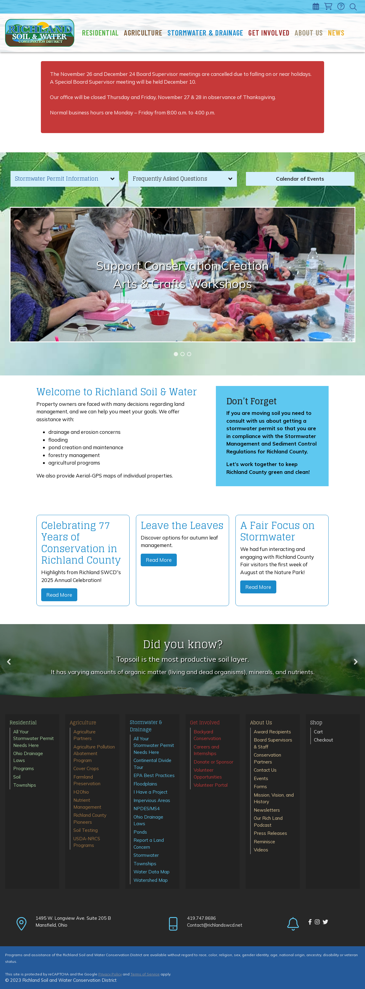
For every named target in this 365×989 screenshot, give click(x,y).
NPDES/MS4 (146, 808)
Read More (59, 595)
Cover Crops (86, 768)
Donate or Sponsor (213, 762)
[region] (182, 274)
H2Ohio (81, 792)
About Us (309, 32)
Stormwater (146, 855)
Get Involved (269, 32)
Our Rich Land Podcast (268, 821)
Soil (16, 777)
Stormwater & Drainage (205, 32)
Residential (100, 32)
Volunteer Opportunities (208, 773)
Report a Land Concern (148, 843)
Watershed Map (150, 880)
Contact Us (265, 770)
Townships (24, 785)
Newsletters (267, 810)
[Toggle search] (353, 6)
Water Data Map (151, 872)
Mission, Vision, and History (274, 798)
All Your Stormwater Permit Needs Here (33, 738)
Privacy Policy (110, 974)
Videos (261, 850)
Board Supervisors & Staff (273, 743)
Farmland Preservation (86, 780)
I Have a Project (150, 792)
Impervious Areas (151, 800)
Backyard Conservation (207, 735)
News (336, 32)
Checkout (323, 740)
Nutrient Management (87, 803)
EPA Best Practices (154, 775)
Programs (23, 768)
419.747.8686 (201, 918)
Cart (318, 732)
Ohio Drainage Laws (28, 757)
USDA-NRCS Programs (86, 842)
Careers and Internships (206, 750)
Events (261, 778)
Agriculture (143, 32)
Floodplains (145, 784)
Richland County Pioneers (89, 818)
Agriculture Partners (84, 735)
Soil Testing (85, 830)
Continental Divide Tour (152, 763)
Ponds (140, 832)
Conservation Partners (267, 758)
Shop (316, 723)
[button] (65, 179)
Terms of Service (145, 974)
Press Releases (270, 833)
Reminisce (264, 841)
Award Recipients (272, 732)
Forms (260, 786)
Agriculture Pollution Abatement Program (94, 753)
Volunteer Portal (211, 785)
